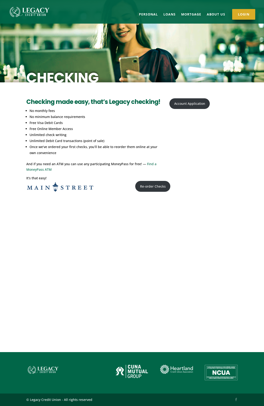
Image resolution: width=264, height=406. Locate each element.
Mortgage (191, 14)
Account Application (189, 103)
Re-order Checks (153, 186)
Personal (148, 14)
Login (243, 14)
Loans (169, 14)
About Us (216, 14)
